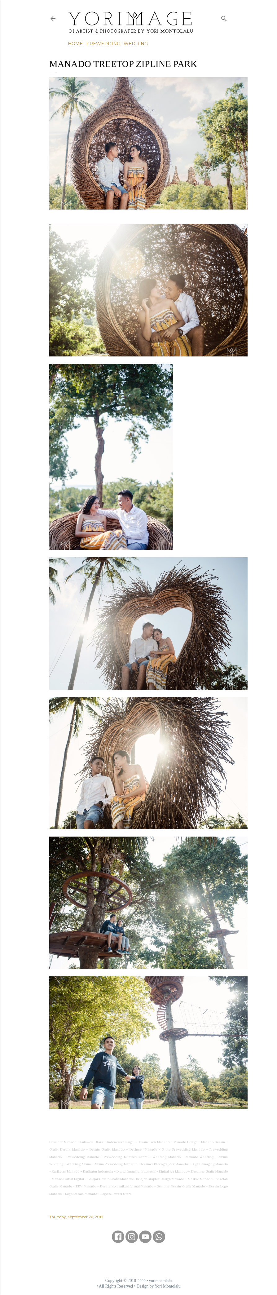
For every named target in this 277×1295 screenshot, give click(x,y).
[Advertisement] (138, 1260)
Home (75, 43)
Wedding (136, 43)
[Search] (224, 17)
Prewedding (103, 43)
